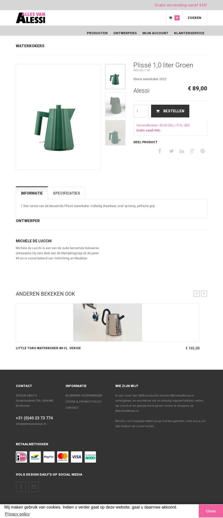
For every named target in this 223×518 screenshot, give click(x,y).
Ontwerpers (125, 33)
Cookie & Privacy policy (84, 401)
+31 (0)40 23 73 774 (34, 418)
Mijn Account (155, 33)
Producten (97, 33)
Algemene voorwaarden (84, 395)
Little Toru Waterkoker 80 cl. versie (48, 348)
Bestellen (170, 111)
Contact (24, 386)
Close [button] (211, 511)
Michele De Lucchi (34, 241)
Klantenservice (189, 33)
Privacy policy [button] (17, 514)
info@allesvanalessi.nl (31, 424)
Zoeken (194, 18)
